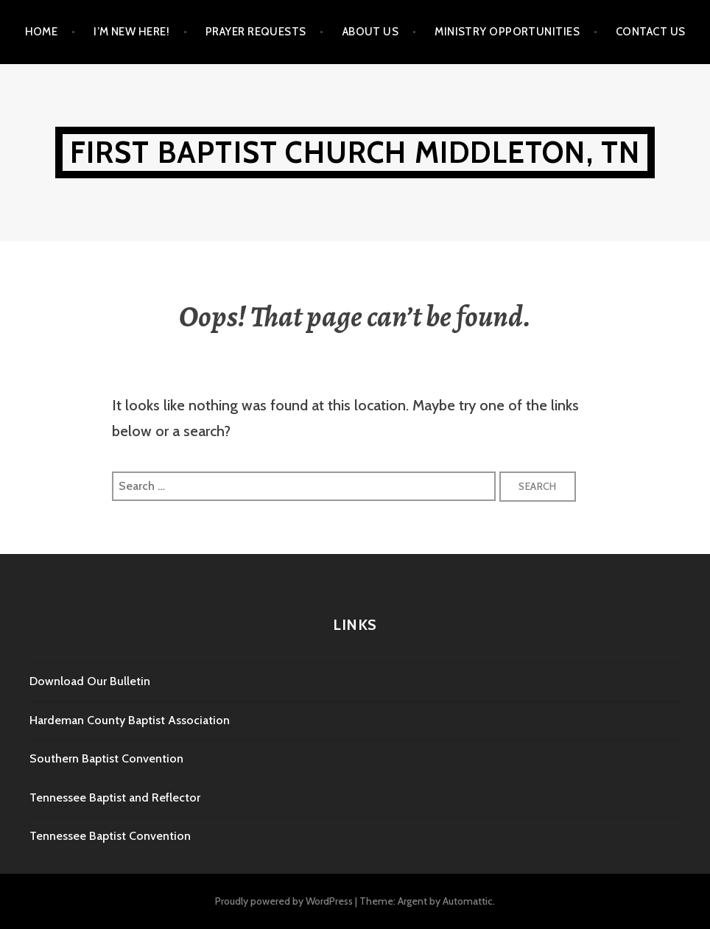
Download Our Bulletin (89, 681)
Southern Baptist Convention (106, 758)
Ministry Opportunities (507, 31)
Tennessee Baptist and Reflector (114, 797)
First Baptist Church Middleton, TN (355, 152)
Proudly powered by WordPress (284, 901)
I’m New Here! (131, 31)
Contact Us (651, 31)
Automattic (468, 901)
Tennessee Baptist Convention (110, 836)
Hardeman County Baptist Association (129, 720)
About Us (370, 31)
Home (41, 31)
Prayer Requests (255, 31)
